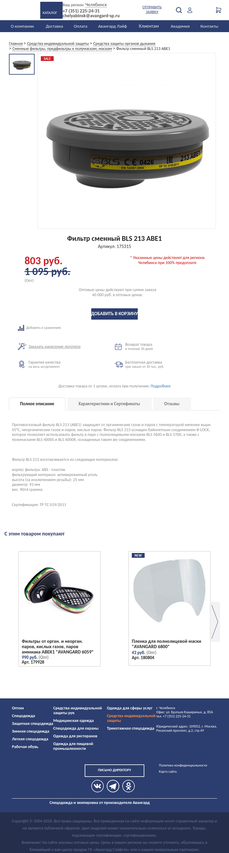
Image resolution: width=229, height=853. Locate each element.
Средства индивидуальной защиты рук (77, 710)
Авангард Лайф (112, 26)
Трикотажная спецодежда (130, 728)
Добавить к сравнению (66, 328)
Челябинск (96, 4)
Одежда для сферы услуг (130, 708)
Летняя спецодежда (30, 739)
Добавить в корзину (114, 313)
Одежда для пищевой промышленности (73, 746)
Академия (180, 26)
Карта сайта (168, 771)
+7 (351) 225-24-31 (81, 11)
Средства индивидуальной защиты (131, 718)
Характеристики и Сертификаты (109, 403)
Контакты (209, 26)
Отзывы (172, 403)
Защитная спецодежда (32, 723)
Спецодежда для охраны (76, 728)
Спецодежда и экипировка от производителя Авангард (99, 802)
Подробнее (161, 386)
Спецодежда (23, 715)
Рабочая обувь (25, 746)
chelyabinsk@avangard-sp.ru (91, 15)
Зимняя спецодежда (30, 731)
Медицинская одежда (73, 720)
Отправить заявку (152, 9)
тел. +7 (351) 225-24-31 (173, 716)
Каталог (50, 12)
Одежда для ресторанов (75, 736)
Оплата (81, 26)
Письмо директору (114, 770)
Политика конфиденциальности (183, 765)
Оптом (18, 708)
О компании (22, 26)
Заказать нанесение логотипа (55, 346)
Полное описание (37, 403)
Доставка (54, 26)
